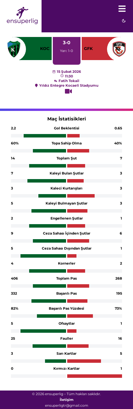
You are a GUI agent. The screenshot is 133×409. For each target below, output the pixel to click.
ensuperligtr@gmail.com (66, 405)
